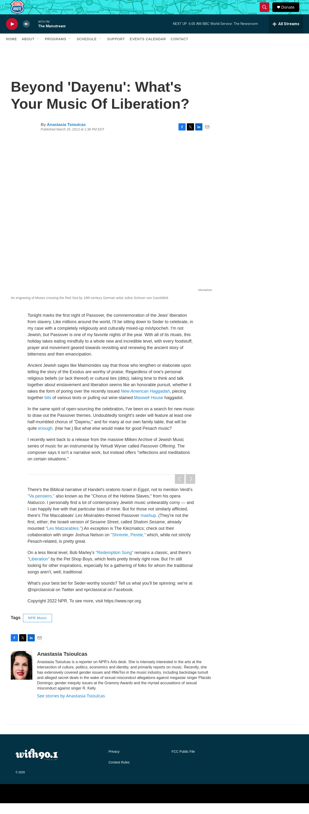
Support (116, 50)
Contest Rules (119, 773)
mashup (148, 526)
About (28, 50)
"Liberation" (39, 569)
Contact (180, 50)
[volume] (26, 34)
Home (11, 50)
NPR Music (37, 629)
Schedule (87, 50)
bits (48, 408)
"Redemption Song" (114, 563)
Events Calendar (148, 50)
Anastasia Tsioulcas (66, 135)
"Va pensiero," (41, 506)
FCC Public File (183, 762)
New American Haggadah (145, 402)
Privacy (114, 762)
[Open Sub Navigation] (38, 50)
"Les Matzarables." (63, 539)
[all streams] (286, 34)
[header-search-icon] (266, 12)
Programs (55, 50)
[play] (12, 35)
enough (45, 439)
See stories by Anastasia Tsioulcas (71, 706)
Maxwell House (148, 408)
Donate (290, 12)
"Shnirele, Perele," (128, 545)
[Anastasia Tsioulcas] (21, 676)
